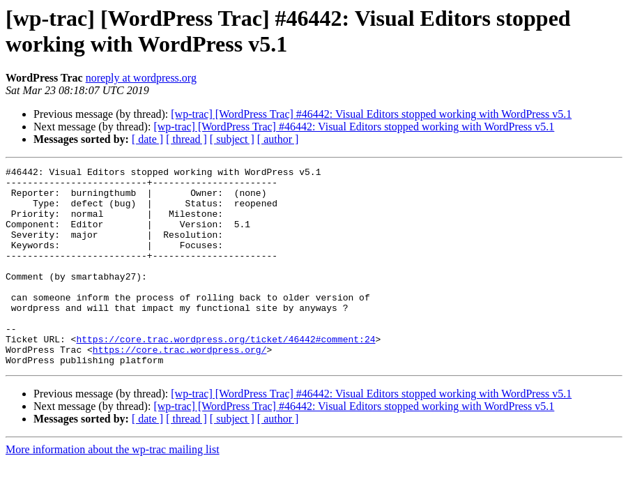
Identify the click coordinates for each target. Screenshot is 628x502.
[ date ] (147, 139)
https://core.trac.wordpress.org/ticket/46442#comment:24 (225, 374)
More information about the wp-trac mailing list (113, 489)
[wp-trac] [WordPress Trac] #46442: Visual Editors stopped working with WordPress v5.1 (371, 114)
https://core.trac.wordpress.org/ (180, 387)
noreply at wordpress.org (141, 78)
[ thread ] (186, 139)
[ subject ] (232, 139)
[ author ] (278, 139)
